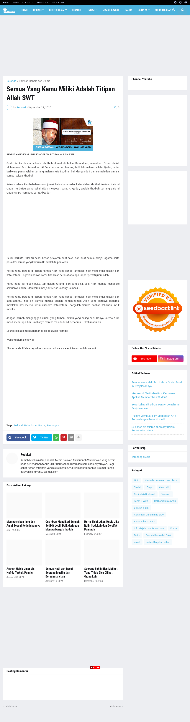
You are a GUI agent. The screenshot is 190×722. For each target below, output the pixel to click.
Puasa (173, 528)
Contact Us (28, 2)
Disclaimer (42, 2)
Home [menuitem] (25, 10)
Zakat (137, 542)
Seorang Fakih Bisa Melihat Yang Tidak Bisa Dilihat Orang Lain (100, 572)
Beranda (11, 81)
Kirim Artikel (58, 2)
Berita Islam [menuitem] (57, 10)
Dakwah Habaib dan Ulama (34, 81)
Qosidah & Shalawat (144, 494)
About (16, 2)
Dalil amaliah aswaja (165, 501)
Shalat (137, 487)
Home (6, 2)
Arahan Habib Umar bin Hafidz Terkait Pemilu (20, 570)
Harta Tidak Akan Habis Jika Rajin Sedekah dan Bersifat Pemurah (101, 525)
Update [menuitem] (37, 10)
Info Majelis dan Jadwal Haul (149, 528)
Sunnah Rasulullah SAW (158, 535)
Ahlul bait (164, 487)
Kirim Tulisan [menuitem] (163, 10)
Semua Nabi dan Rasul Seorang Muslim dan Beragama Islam (59, 572)
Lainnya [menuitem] (142, 10)
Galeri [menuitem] (128, 10)
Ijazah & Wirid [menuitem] (111, 10)
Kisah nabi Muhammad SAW (149, 514)
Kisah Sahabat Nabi (144, 521)
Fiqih (136, 480)
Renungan (53, 425)
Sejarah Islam (141, 507)
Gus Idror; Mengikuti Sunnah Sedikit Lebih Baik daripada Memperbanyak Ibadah (62, 525)
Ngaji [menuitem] (92, 10)
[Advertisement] (95, 45)
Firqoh (150, 487)
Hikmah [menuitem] (76, 10)
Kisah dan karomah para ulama (161, 480)
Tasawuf (165, 494)
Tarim (137, 535)
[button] (173, 10)
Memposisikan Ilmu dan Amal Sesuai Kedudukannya (23, 523)
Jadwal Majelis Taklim (157, 542)
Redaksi (25, 454)
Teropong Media (141, 456)
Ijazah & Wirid (141, 501)
